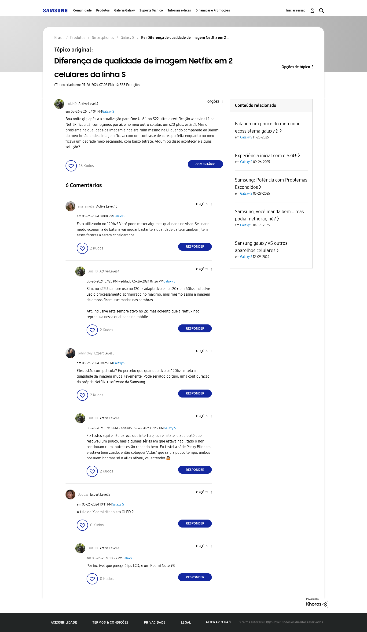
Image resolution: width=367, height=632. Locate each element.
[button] (215, 102)
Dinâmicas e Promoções (212, 10)
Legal (186, 623)
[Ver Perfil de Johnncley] (85, 353)
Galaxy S (108, 112)
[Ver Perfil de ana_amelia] (86, 206)
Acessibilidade (64, 623)
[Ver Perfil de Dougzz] (83, 495)
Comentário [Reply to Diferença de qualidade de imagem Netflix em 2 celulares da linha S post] (205, 164)
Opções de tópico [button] (296, 67)
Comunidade (82, 10)
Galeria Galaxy (124, 10)
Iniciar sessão (295, 10)
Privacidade (154, 623)
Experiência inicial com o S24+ (266, 155)
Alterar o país (218, 622)
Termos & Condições (110, 623)
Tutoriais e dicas (179, 10)
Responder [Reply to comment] (195, 247)
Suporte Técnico (151, 10)
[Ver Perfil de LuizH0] (71, 104)
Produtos (103, 10)
